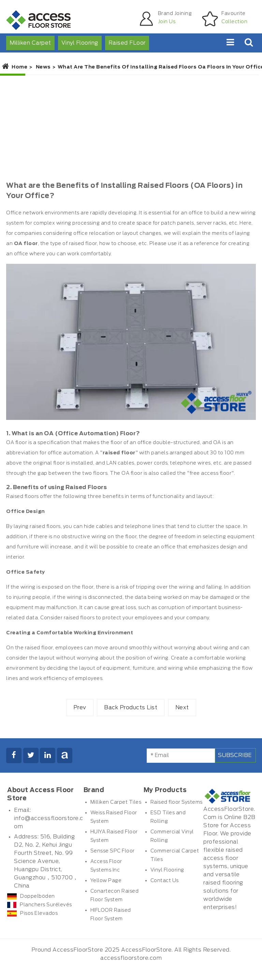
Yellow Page (106, 880)
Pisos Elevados (32, 913)
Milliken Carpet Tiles (116, 802)
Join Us (167, 21)
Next (182, 707)
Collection (234, 21)
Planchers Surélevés (39, 905)
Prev (79, 707)
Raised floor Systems (176, 802)
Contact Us (164, 880)
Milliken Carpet (30, 43)
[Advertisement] (131, 126)
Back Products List (130, 707)
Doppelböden (31, 896)
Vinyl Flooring (79, 43)
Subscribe (235, 755)
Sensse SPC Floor (112, 851)
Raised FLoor (127, 43)
